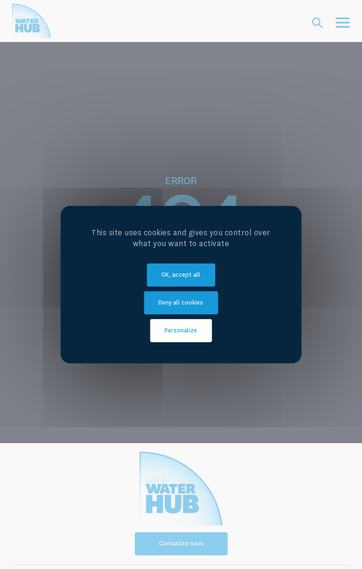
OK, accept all (180, 275)
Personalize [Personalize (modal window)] (181, 330)
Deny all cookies (180, 302)
